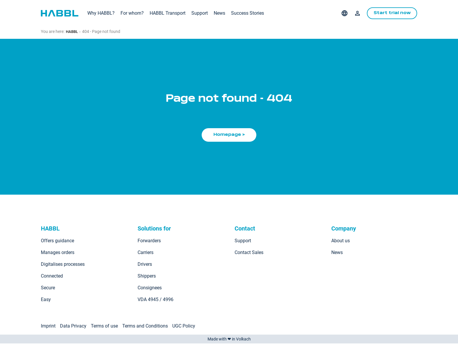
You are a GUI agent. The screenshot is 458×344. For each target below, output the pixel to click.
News (219, 13)
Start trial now (391, 13)
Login (355, 13)
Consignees (150, 288)
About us (340, 241)
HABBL (72, 31)
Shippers (147, 276)
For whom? (132, 13)
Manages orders (57, 253)
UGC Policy (183, 326)
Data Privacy (73, 326)
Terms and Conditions (145, 326)
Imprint (48, 326)
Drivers (145, 265)
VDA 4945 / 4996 (155, 300)
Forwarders (149, 241)
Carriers (145, 253)
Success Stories (247, 13)
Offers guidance (57, 241)
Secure (48, 288)
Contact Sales (249, 253)
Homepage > (229, 135)
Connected (52, 276)
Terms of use (104, 326)
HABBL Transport (167, 13)
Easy (46, 300)
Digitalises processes (63, 265)
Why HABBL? (101, 13)
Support (199, 13)
